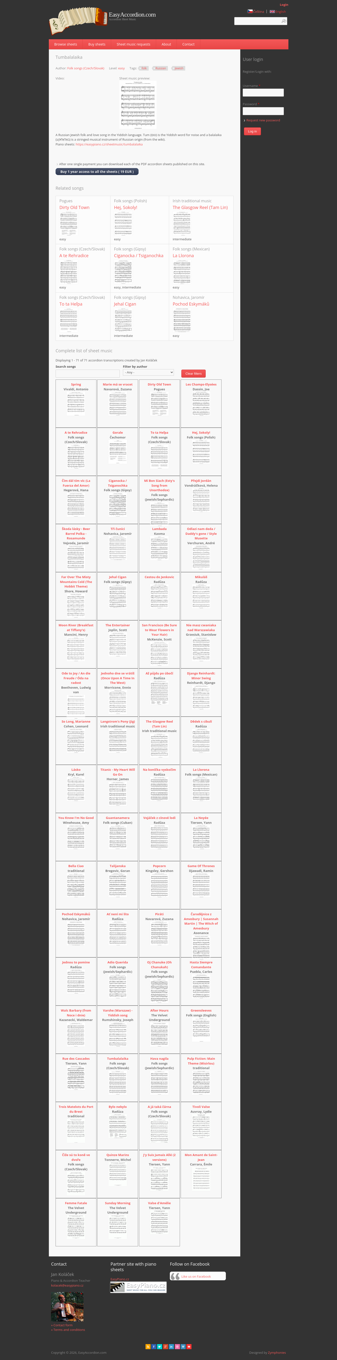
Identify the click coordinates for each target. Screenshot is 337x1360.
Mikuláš (201, 577)
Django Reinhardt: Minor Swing (201, 675)
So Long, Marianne (76, 721)
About (166, 44)
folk (144, 68)
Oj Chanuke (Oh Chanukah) (159, 964)
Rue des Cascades (75, 1058)
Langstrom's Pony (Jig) (118, 721)
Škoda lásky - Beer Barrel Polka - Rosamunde (76, 533)
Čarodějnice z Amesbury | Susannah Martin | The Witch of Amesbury (201, 921)
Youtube (188, 1346)
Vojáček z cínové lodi (159, 818)
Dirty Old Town (74, 207)
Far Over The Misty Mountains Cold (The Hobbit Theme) (76, 581)
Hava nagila (159, 1058)
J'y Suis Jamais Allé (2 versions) (159, 1157)
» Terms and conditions (68, 1329)
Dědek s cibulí (201, 721)
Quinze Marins (117, 1155)
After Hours (159, 1010)
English (278, 11)
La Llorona (183, 255)
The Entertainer (117, 625)
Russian (161, 68)
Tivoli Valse (201, 1107)
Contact (188, 44)
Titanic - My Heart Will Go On (118, 772)
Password (251, 104)
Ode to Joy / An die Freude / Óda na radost (76, 678)
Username (251, 86)
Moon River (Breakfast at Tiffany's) (76, 627)
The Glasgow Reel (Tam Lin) (200, 207)
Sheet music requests (133, 44)
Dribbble (177, 1346)
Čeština (256, 11)
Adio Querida (118, 962)
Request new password (263, 120)
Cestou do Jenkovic (159, 577)
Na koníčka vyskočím (159, 769)
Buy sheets (96, 44)
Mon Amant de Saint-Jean (201, 1157)
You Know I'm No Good (76, 818)
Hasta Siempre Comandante (201, 964)
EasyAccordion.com (132, 15)
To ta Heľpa (70, 304)
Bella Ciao (76, 866)
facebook (153, 1346)
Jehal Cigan (125, 304)
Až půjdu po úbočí (159, 673)
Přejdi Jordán (201, 480)
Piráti (159, 914)
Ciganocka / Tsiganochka (138, 255)
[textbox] (260, 21)
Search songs (66, 366)
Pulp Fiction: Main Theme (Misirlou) (201, 1061)
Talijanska (118, 866)
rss (148, 1346)
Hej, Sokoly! (125, 207)
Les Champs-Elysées (201, 384)
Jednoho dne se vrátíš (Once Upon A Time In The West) (118, 678)
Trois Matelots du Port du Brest (76, 1109)
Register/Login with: (257, 71)
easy (121, 68)
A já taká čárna (159, 1107)
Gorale (118, 432)
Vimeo (183, 1346)
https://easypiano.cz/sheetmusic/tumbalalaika (109, 144)
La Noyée (201, 818)
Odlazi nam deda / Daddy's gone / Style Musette (201, 533)
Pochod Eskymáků (191, 304)
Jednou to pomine (76, 962)
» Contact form (61, 1325)
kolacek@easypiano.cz (67, 1285)
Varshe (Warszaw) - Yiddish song (118, 1012)
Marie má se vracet (118, 384)
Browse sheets (65, 44)
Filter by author (135, 366)
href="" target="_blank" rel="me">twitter (159, 1346)
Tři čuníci (118, 529)
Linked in (171, 1346)
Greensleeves (201, 1010)
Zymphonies (277, 1352)
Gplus (165, 1346)
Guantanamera (117, 818)
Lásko (76, 769)
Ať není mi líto (118, 914)
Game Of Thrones (201, 866)
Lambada (159, 529)
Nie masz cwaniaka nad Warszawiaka (201, 627)
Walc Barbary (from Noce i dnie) (76, 1012)
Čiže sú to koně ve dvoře (76, 1157)
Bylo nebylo (118, 1107)
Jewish (179, 68)
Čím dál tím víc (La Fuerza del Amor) (76, 483)
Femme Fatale (76, 1203)
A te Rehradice (74, 255)
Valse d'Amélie (159, 1203)
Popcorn (159, 866)
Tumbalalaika (117, 1058)
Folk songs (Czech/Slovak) (85, 68)
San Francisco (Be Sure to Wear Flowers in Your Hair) (159, 630)
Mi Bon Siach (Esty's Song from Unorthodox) (159, 485)
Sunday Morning (117, 1203)
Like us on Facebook (196, 1276)
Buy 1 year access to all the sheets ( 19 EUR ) (97, 171)
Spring (76, 384)
